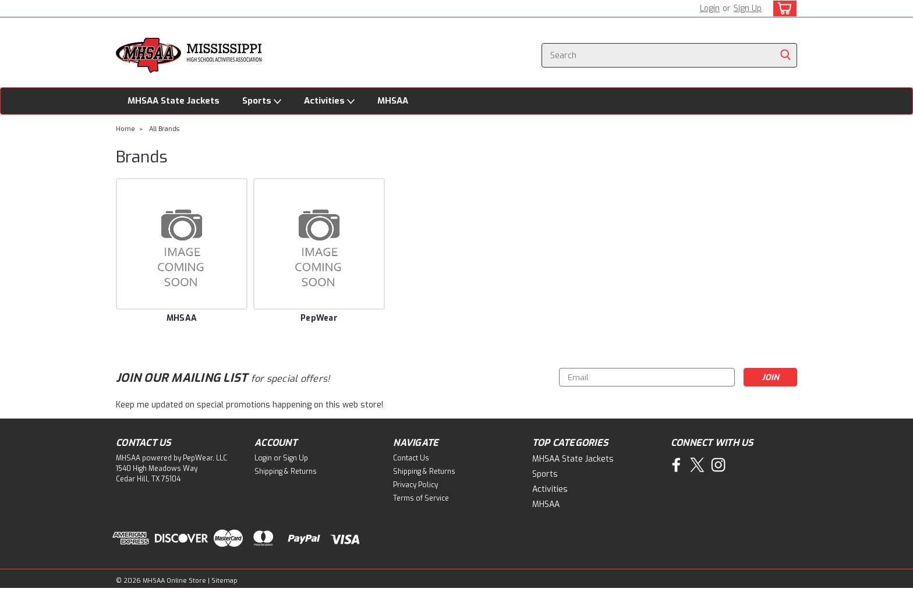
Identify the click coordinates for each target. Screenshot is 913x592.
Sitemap (224, 580)
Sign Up (748, 8)
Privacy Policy (415, 485)
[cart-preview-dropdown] (782, 8)
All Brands (164, 129)
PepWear (319, 318)
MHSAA (392, 101)
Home (125, 129)
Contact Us (411, 458)
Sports (261, 101)
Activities (329, 101)
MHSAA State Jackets (174, 101)
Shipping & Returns (285, 471)
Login (710, 8)
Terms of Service (421, 498)
